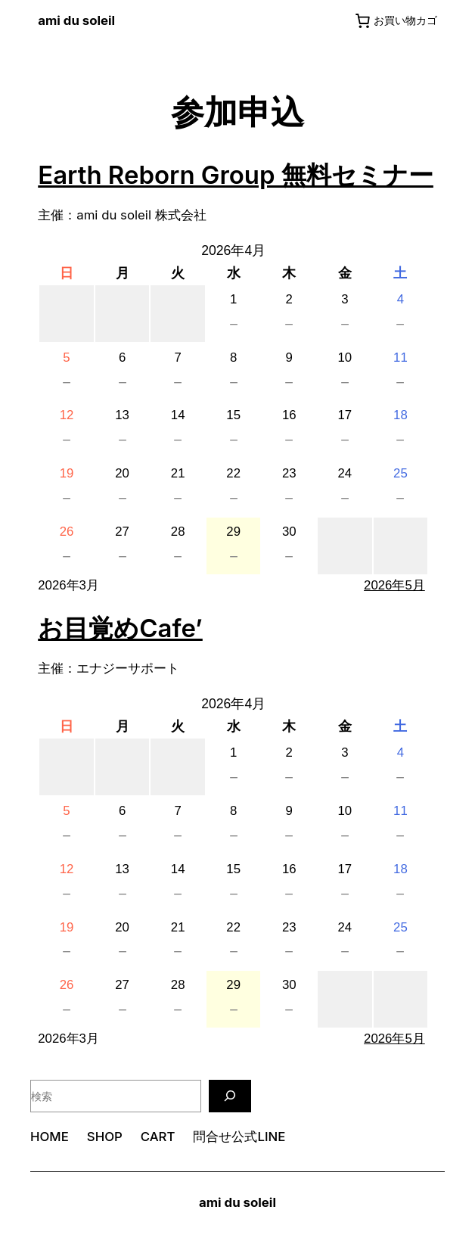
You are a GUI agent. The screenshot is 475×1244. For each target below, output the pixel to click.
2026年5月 (394, 585)
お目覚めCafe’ (120, 628)
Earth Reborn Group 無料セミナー (235, 175)
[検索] (230, 1096)
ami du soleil (76, 20)
